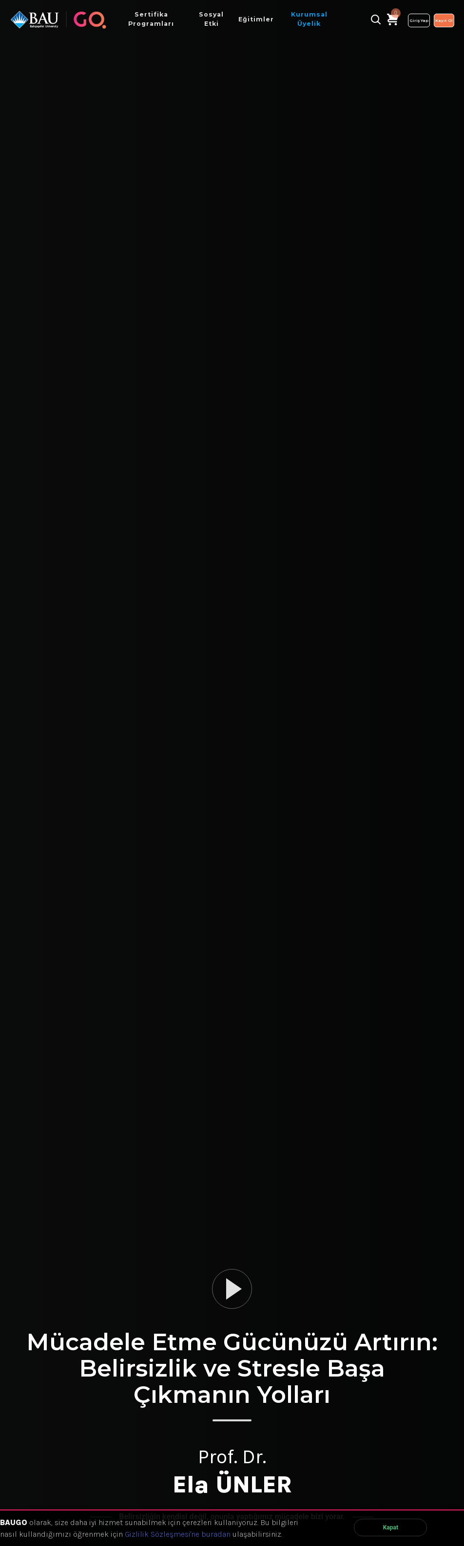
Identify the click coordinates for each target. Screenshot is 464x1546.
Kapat (390, 1527)
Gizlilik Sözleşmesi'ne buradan (178, 1534)
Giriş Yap (418, 20)
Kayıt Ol (444, 20)
